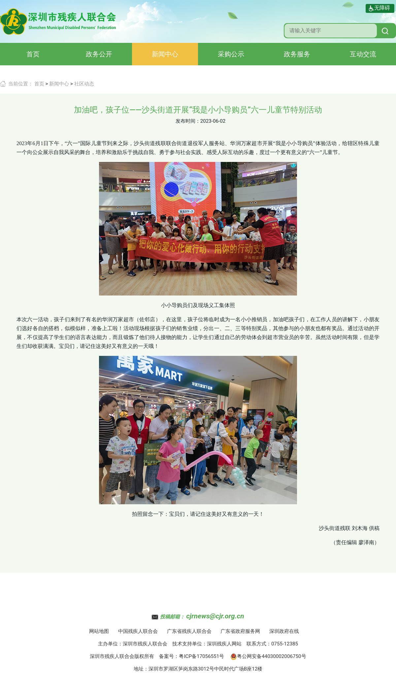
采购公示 (231, 54)
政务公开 (99, 54)
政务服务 (297, 54)
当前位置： (20, 84)
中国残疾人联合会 (138, 631)
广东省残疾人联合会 (189, 631)
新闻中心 (165, 54)
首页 (33, 54)
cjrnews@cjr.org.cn (215, 616)
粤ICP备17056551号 (201, 656)
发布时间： (188, 121)
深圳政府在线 (284, 631)
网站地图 (99, 631)
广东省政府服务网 (240, 631)
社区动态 (84, 84)
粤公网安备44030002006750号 (268, 656)
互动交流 (363, 54)
